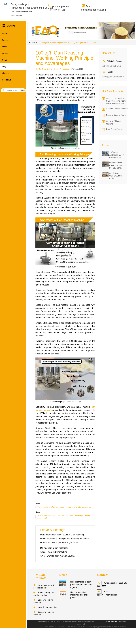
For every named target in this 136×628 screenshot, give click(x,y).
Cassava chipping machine (113, 122)
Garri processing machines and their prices (79, 595)
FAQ (4, 67)
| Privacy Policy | (111, 621)
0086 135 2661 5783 (111, 66)
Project (5, 53)
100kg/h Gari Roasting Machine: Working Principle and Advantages (69, 43)
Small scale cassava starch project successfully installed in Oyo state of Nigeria (116, 176)
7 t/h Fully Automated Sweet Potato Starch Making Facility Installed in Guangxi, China (116, 155)
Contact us (6, 80)
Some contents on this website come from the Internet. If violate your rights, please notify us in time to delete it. (81, 627)
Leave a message (61, 69)
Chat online (47, 69)
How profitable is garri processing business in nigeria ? (81, 585)
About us (5, 73)
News (4, 60)
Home (4, 33)
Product (5, 40)
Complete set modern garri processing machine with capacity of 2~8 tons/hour (117, 101)
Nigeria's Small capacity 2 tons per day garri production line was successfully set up (116, 165)
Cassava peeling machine (117, 109)
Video (4, 47)
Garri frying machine (115, 129)
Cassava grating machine (117, 115)
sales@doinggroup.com (113, 77)
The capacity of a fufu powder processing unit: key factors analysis (64, 507)
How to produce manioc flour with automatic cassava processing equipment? (63, 516)
